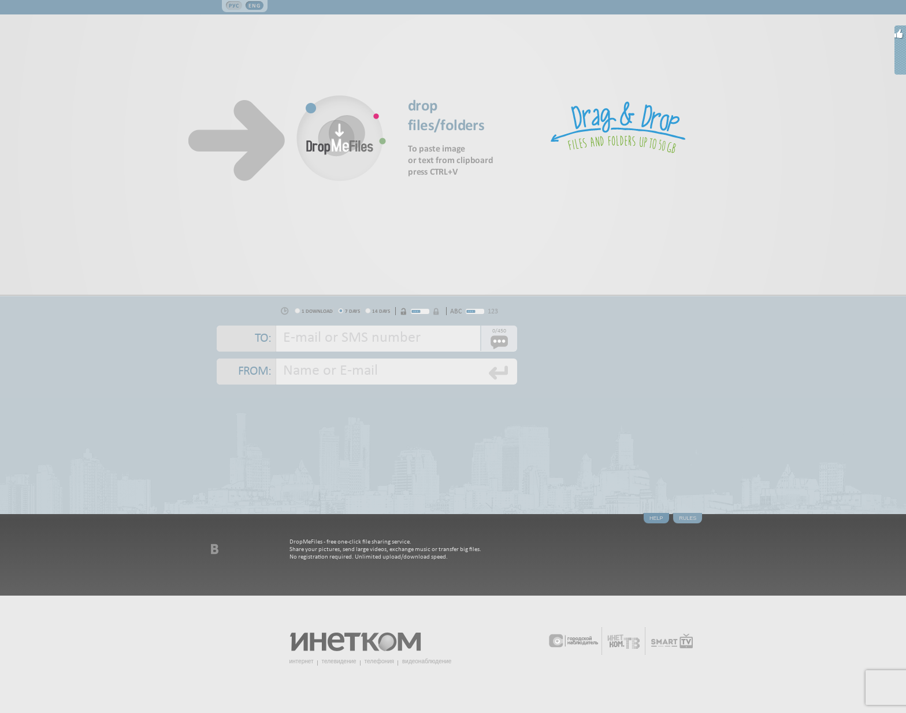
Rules (687, 518)
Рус (234, 5)
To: (263, 338)
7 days (352, 311)
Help (656, 518)
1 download (317, 311)
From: (254, 371)
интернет (301, 661)
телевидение (339, 661)
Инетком (362, 637)
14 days (381, 311)
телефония (379, 661)
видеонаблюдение (426, 661)
